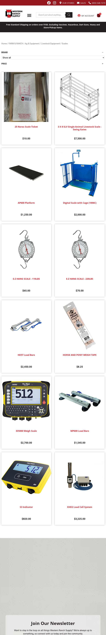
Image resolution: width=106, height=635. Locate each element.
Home (4, 43)
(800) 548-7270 (98, 3)
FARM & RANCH (16, 43)
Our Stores (68, 3)
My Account (87, 15)
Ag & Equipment (32, 43)
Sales (83, 3)
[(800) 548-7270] (90, 3)
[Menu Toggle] (29, 15)
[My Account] (79, 15)
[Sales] (78, 3)
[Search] (69, 15)
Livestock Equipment (50, 43)
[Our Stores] (60, 3)
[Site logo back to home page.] (14, 14)
